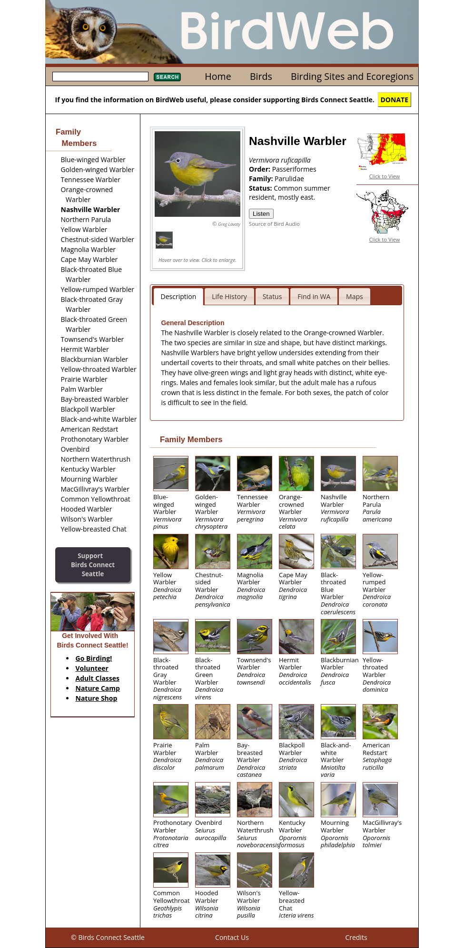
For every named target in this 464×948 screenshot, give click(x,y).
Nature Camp (98, 688)
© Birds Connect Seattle (108, 937)
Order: (260, 169)
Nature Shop (97, 698)
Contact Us (232, 937)
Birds (261, 76)
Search (167, 77)
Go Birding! (94, 658)
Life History (229, 296)
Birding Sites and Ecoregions (352, 76)
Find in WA (313, 296)
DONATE (395, 99)
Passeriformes (294, 169)
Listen (261, 213)
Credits (356, 937)
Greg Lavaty (229, 224)
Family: (262, 178)
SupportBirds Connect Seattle (93, 564)
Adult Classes (98, 678)
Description (179, 296)
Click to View (384, 176)
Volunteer (92, 668)
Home (218, 76)
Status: (261, 188)
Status (272, 296)
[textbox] (100, 76)
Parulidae (289, 178)
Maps (354, 296)
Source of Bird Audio (274, 223)
